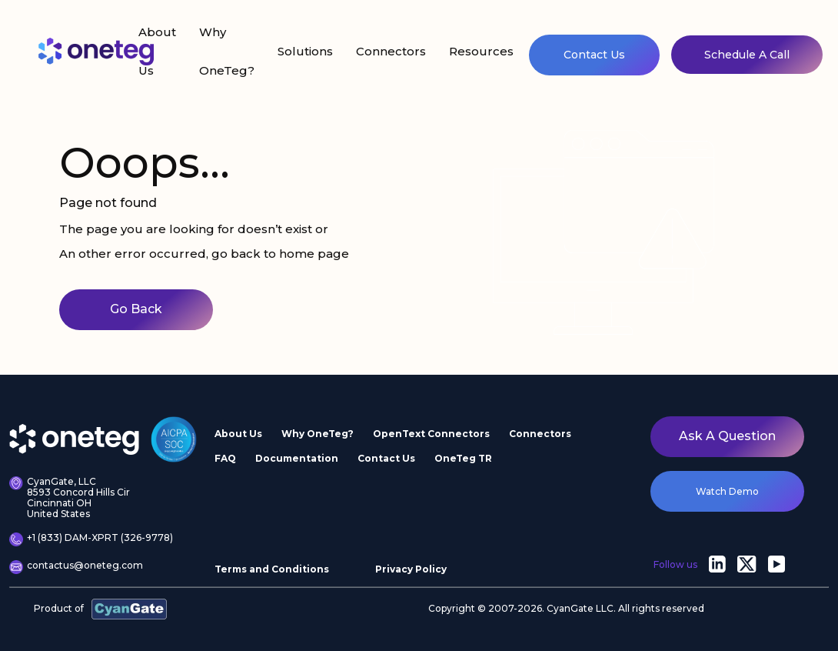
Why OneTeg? (226, 51)
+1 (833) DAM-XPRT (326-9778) (91, 539)
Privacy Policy (411, 569)
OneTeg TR (463, 458)
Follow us (675, 564)
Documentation (296, 458)
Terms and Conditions (271, 569)
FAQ (225, 458)
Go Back (136, 309)
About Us (157, 51)
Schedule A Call (747, 55)
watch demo (727, 491)
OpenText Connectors (431, 433)
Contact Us (594, 55)
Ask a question (727, 436)
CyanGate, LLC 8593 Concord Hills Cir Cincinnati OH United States (69, 497)
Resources (481, 51)
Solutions (305, 51)
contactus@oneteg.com (76, 567)
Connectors (391, 51)
